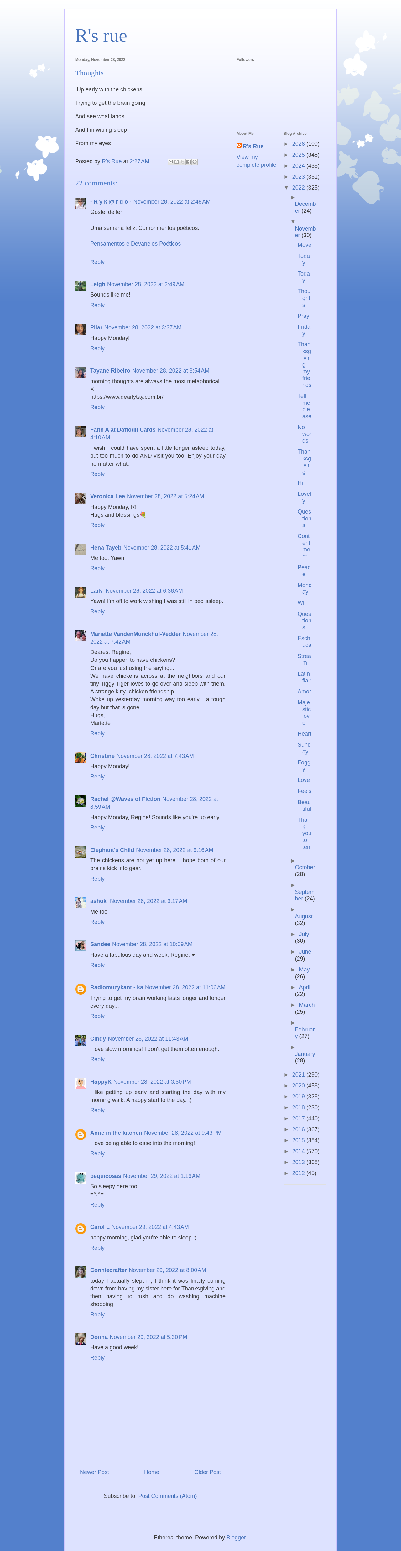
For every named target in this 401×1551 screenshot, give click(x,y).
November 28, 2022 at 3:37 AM (143, 327)
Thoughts (304, 298)
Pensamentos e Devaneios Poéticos (135, 244)
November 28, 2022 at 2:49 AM (146, 284)
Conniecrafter (108, 1270)
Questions (304, 518)
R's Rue (253, 146)
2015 (299, 1140)
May (304, 969)
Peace (304, 570)
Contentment (304, 546)
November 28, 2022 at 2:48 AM (172, 202)
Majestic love (304, 712)
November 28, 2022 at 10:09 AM (152, 944)
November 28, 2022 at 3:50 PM (152, 1082)
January (305, 1054)
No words (304, 434)
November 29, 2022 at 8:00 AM (167, 1270)
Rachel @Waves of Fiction (125, 799)
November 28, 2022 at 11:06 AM (185, 987)
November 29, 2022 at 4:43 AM (150, 1227)
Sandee (100, 944)
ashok (99, 901)
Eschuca (304, 641)
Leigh (97, 284)
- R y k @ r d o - (111, 202)
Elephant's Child (112, 850)
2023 (299, 177)
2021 (299, 1075)
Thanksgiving (304, 462)
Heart (304, 734)
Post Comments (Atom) (167, 1496)
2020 (299, 1085)
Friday (304, 330)
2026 (299, 144)
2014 (299, 1151)
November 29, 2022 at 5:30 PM (148, 1337)
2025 (299, 155)
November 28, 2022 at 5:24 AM (165, 496)
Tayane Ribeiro (110, 370)
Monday (305, 588)
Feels (304, 791)
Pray (303, 316)
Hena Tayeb (106, 548)
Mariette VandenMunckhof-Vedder (135, 634)
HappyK (101, 1082)
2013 (299, 1162)
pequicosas (105, 1176)
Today (304, 259)
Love (304, 780)
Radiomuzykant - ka (116, 987)
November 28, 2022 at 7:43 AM (155, 756)
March (307, 1005)
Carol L (100, 1227)
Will (302, 603)
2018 (299, 1107)
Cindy (98, 1039)
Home (151, 1472)
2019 (299, 1096)
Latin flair (304, 677)
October (305, 867)
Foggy (304, 766)
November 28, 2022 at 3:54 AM (171, 370)
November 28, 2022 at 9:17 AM (148, 901)
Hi (300, 483)
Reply (97, 262)
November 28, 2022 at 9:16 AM (174, 850)
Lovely (304, 497)
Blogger (236, 1537)
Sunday (304, 748)
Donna (99, 1337)
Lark (97, 591)
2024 (299, 166)
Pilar (96, 327)
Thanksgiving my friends (304, 364)
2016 (299, 1129)
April (304, 987)
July (304, 934)
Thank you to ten (304, 833)
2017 (299, 1118)
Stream (304, 659)
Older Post (207, 1472)
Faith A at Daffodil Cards (123, 430)
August (304, 916)
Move (304, 245)
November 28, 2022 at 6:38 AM (144, 591)
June (305, 952)
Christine (102, 756)
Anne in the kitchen (116, 1133)
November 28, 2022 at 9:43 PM (183, 1133)
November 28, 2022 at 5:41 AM (162, 548)
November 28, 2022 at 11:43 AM (148, 1039)
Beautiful (304, 805)
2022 (299, 188)
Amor (304, 691)
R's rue (101, 35)
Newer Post (94, 1472)
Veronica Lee (107, 496)
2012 (299, 1173)
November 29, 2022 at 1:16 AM (161, 1176)
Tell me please (304, 406)
